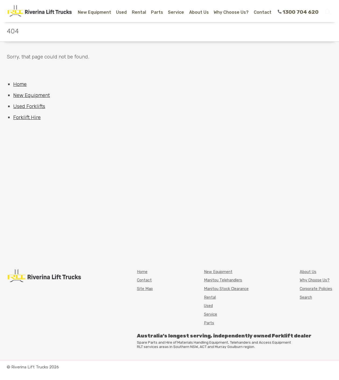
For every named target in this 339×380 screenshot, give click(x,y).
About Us (199, 12)
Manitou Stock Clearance (226, 289)
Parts (157, 12)
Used (121, 12)
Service (176, 12)
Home (20, 84)
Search (306, 297)
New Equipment (94, 12)
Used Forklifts (29, 106)
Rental (139, 12)
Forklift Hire (27, 117)
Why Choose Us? (231, 12)
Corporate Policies (316, 289)
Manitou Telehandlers (223, 280)
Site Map (145, 289)
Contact (262, 12)
